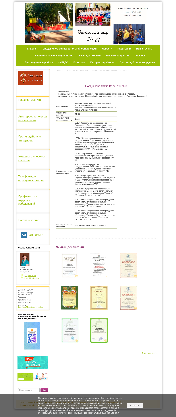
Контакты (79, 62)
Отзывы (140, 55)
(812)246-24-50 (30, 276)
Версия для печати (149, 353)
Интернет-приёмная (102, 62)
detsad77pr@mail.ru (31, 278)
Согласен (134, 405)
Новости (107, 48)
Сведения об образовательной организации (70, 48)
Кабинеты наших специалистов (54, 55)
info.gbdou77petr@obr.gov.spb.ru (30, 307)
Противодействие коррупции (137, 62)
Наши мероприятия (118, 55)
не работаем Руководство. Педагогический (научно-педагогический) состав (97, 70)
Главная (32, 48)
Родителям (124, 48)
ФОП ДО (63, 62)
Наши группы (144, 48)
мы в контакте (36, 235)
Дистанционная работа (39, 62)
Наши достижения (90, 55)
